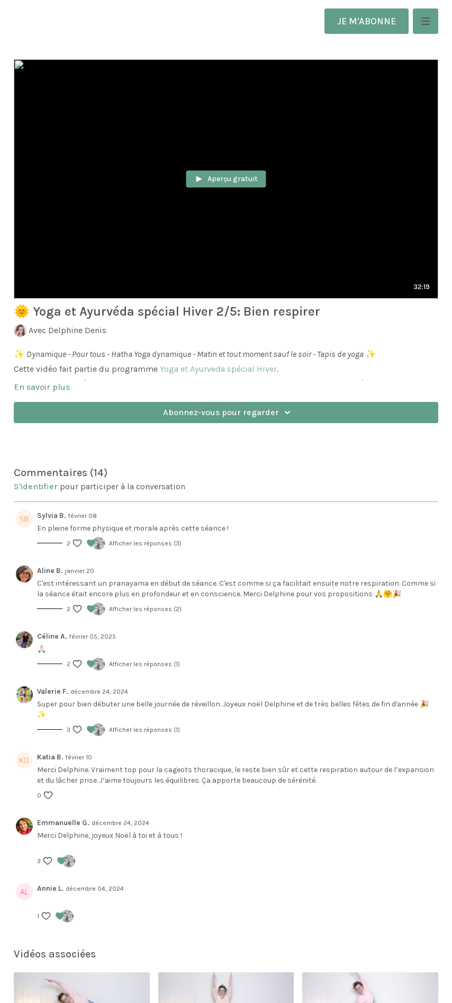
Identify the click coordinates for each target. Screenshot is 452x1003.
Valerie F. (52, 691)
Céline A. (52, 636)
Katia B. (50, 757)
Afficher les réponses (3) (145, 543)
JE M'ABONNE (366, 21)
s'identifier (36, 486)
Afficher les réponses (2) (145, 609)
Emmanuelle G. (63, 822)
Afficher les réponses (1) (144, 664)
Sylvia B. (51, 515)
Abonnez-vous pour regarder (228, 412)
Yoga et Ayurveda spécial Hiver (218, 369)
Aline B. (50, 570)
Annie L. (50, 888)
